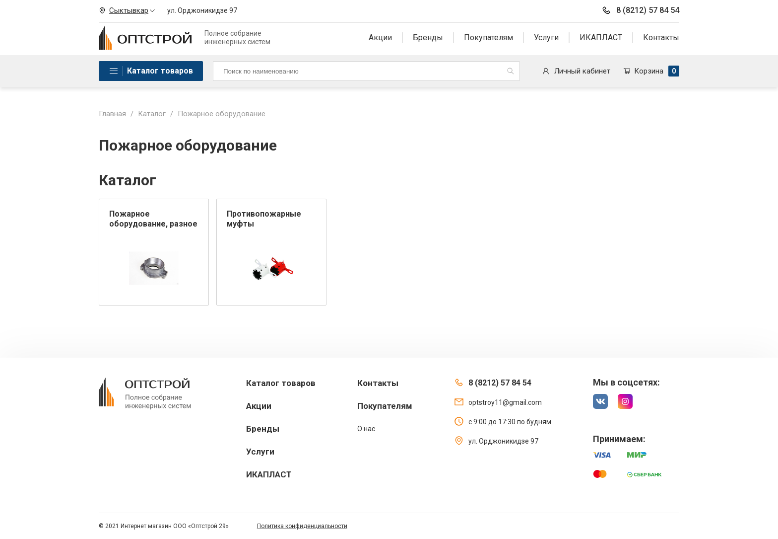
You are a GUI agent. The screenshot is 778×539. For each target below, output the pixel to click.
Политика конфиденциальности (302, 526)
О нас (366, 429)
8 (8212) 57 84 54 (640, 10)
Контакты (661, 37)
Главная (112, 113)
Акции (380, 37)
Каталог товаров (160, 71)
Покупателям (488, 37)
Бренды (428, 37)
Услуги (546, 37)
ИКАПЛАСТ (601, 37)
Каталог (152, 113)
